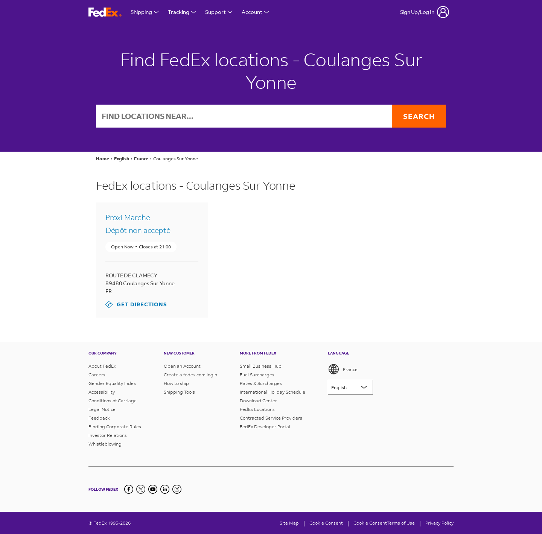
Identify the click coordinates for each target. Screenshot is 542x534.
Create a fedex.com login (190, 374)
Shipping (145, 11)
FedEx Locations (257, 409)
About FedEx (102, 366)
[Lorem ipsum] (350, 387)
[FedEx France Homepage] (105, 12)
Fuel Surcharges (257, 374)
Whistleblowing (105, 444)
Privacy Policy (439, 523)
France (343, 369)
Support (219, 11)
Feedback (99, 418)
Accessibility (101, 392)
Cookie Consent (370, 523)
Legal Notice (102, 409)
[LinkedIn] (164, 489)
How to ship (176, 383)
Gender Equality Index (112, 383)
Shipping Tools (179, 392)
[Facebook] (128, 489)
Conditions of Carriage (112, 400)
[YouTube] (152, 489)
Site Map (289, 523)
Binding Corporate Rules (114, 426)
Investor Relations (107, 435)
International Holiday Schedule (272, 392)
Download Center (258, 400)
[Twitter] (140, 489)
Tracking (182, 11)
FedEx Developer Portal (265, 426)
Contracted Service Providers (271, 418)
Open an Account (182, 366)
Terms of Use (401, 523)
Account (255, 11)
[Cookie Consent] (326, 523)
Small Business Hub (261, 366)
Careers (96, 374)
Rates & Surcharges (261, 383)
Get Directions (136, 304)
